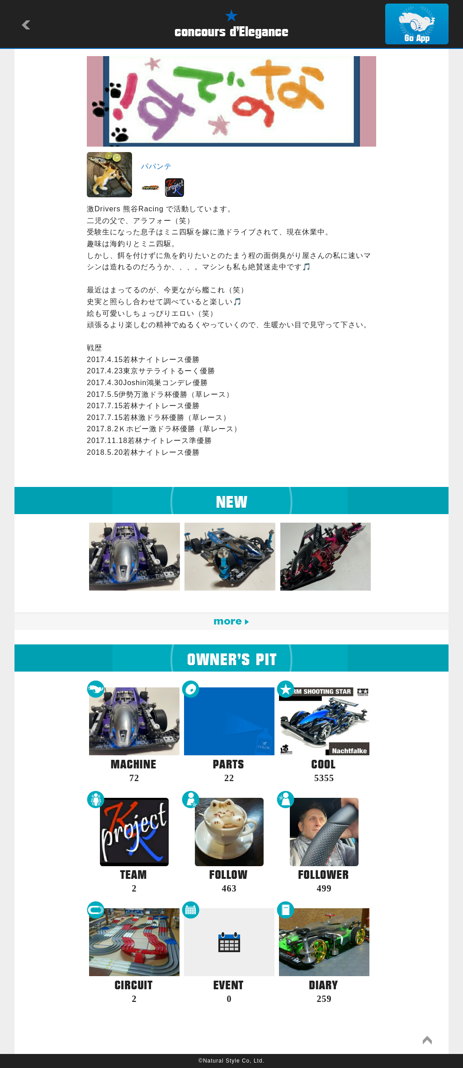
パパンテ (156, 166)
